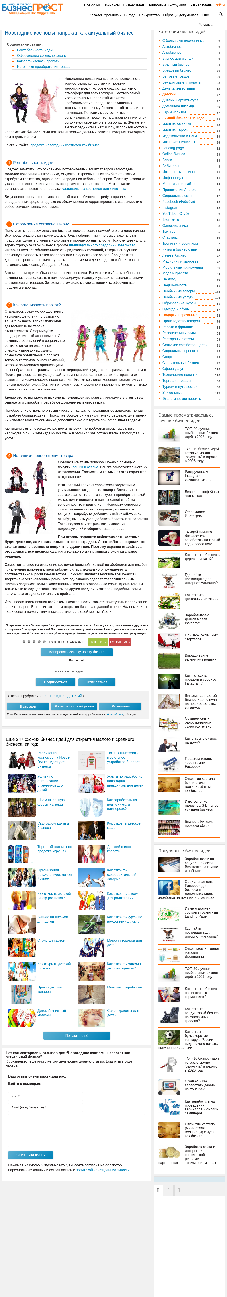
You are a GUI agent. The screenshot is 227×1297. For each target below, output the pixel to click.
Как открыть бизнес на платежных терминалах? (201, 993)
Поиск (218, 14)
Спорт (167, 357)
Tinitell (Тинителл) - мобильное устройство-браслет (123, 757)
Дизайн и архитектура (180, 100)
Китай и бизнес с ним (180, 249)
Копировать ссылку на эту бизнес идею (76, 653)
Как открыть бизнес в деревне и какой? (202, 557)
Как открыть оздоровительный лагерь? (121, 874)
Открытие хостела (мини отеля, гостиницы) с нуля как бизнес (200, 784)
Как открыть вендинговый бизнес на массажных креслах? (202, 1015)
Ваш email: (77, 660)
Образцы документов (180, 15)
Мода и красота (175, 273)
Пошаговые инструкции (166, 5)
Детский (169, 94)
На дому (169, 279)
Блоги (167, 160)
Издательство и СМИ (179, 136)
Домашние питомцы (179, 106)
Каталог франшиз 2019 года (113, 15)
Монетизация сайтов (179, 184)
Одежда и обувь (175, 309)
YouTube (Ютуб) (175, 213)
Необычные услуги (178, 297)
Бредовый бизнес (177, 70)
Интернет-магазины (178, 172)
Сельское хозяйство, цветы (184, 345)
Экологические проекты (182, 398)
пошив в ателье (85, 467)
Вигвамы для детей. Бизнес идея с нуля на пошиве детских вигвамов (201, 701)
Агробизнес (171, 52)
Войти (217, 5)
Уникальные (172, 392)
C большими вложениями (183, 40)
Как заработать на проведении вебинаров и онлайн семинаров (201, 1107)
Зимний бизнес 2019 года (183, 118)
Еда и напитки (174, 112)
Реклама (205, 25)
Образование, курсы (179, 303)
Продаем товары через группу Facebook (199, 762)
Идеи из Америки (176, 124)
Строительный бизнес (180, 363)
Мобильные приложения (182, 267)
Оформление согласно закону (41, 55)
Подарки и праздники (179, 315)
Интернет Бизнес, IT (179, 142)
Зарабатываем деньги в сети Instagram (197, 619)
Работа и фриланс (177, 327)
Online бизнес (173, 154)
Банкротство (149, 15)
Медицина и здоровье (180, 261)
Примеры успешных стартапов (201, 637)
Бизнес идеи (133, 5)
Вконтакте (170, 219)
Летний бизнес (174, 255)
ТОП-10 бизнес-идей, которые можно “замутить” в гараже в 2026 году (202, 455)
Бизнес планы (201, 5)
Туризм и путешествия (181, 387)
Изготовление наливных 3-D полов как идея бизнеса (202, 805)
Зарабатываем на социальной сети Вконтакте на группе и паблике (201, 865)
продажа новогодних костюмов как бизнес (65, 145)
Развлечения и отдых (180, 333)
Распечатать (121, 706)
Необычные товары (178, 291)
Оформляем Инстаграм (195, 514)
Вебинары (170, 166)
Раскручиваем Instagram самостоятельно (198, 476)
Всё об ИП (93, 5)
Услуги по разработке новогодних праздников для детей (125, 781)
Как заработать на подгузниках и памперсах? (122, 804)
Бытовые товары (176, 76)
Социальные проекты (180, 351)
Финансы (112, 5)
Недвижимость (174, 285)
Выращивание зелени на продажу (200, 657)
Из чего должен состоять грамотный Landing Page (201, 912)
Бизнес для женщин (178, 58)
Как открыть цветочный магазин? (202, 597)
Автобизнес (172, 46)
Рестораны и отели (178, 339)
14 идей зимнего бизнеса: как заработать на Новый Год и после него (202, 538)
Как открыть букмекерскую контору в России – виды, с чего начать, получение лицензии (188, 1039)
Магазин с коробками (124, 987)
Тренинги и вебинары (180, 243)
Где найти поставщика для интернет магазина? (201, 579)
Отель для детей (51, 940)
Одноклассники (175, 225)
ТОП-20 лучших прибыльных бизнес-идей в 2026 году (202, 433)
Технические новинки (180, 375)
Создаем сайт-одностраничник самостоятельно (198, 722)
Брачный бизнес (175, 64)
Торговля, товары (176, 381)
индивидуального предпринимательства (102, 245)
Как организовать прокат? (37, 61)
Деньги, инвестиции (178, 88)
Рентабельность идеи (34, 50)
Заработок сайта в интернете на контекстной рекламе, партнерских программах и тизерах (187, 1155)
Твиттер (169, 231)
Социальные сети (177, 196)
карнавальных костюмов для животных (93, 188)
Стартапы (170, 237)
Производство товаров (181, 321)
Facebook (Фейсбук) (178, 202)
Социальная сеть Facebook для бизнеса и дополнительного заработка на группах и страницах (186, 889)
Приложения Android (179, 190)
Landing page (173, 148)
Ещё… (207, 15)
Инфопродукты (174, 178)
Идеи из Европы (175, 130)
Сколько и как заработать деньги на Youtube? (200, 1085)
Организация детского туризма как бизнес (54, 874)
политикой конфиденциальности (102, 1170)
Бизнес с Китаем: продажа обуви (199, 823)
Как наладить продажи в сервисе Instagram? (200, 679)
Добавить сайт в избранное (74, 706)
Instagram (170, 208)
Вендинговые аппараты (181, 82)
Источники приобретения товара (43, 67)
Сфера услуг (173, 369)
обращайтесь (114, 714)
